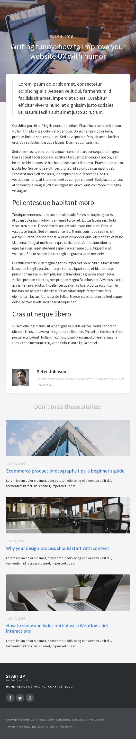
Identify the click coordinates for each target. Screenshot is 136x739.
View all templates (61, 727)
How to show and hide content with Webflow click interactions (57, 628)
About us (24, 686)
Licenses (97, 719)
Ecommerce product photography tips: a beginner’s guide (65, 470)
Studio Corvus (39, 727)
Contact (55, 686)
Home (10, 686)
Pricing (40, 686)
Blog (69, 686)
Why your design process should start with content (57, 548)
